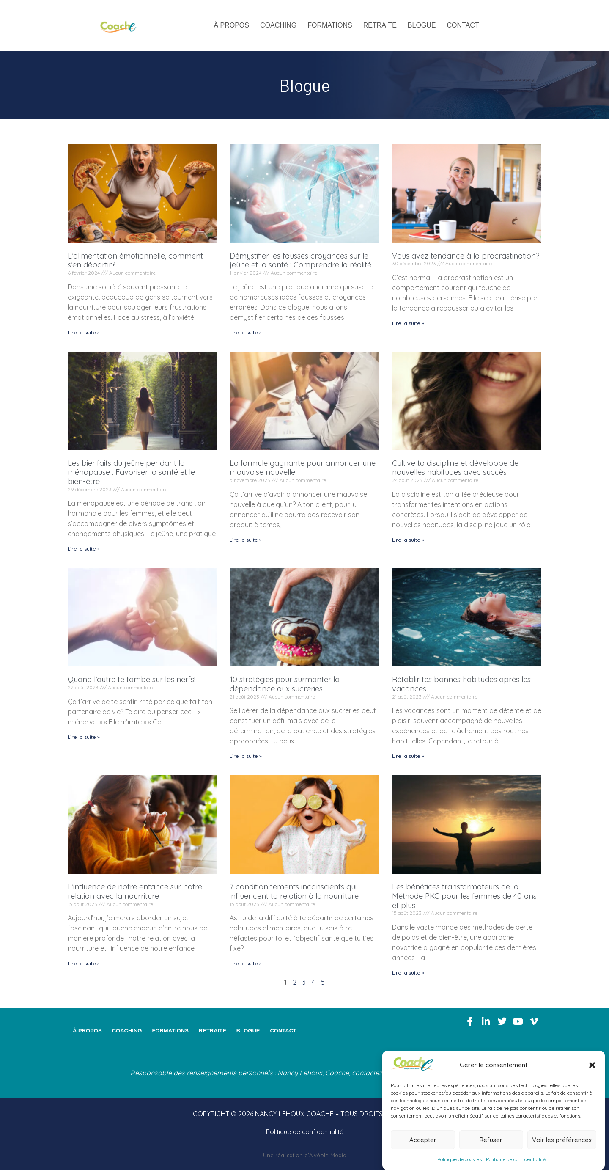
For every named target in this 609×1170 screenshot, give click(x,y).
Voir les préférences (562, 1140)
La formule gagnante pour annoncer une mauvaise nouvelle (303, 467)
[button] (592, 1065)
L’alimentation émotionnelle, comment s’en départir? (135, 260)
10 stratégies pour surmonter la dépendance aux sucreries (285, 684)
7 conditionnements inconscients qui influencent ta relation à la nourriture (294, 891)
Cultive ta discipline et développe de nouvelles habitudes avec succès (455, 467)
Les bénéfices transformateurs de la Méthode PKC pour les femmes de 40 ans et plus (464, 896)
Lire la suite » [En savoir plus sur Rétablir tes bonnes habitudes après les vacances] (408, 756)
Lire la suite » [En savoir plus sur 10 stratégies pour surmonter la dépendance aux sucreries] (246, 756)
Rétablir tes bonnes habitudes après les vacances (461, 684)
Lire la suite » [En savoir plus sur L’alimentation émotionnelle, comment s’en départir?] (84, 332)
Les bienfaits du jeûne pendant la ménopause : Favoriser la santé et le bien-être (131, 472)
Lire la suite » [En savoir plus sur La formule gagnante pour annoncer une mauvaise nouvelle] (246, 540)
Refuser (491, 1140)
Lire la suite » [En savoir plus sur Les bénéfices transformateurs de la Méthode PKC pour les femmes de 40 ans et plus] (408, 972)
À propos (231, 25)
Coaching (278, 25)
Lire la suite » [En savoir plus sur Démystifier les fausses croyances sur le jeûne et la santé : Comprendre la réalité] (246, 332)
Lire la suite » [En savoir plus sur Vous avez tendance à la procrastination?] (408, 323)
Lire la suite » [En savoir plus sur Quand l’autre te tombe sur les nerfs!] (84, 737)
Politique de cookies (459, 1159)
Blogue (422, 25)
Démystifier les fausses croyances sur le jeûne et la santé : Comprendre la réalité (300, 260)
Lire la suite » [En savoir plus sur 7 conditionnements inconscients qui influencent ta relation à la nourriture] (246, 963)
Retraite (380, 25)
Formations (329, 25)
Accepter (422, 1140)
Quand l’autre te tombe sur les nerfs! (131, 679)
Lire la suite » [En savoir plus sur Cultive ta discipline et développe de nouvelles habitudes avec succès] (408, 540)
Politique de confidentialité (516, 1159)
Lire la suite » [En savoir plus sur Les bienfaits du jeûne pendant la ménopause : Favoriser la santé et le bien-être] (84, 548)
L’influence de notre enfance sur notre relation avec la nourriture (135, 891)
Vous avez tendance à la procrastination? (466, 256)
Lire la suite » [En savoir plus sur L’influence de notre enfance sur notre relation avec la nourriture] (84, 963)
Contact (463, 25)
